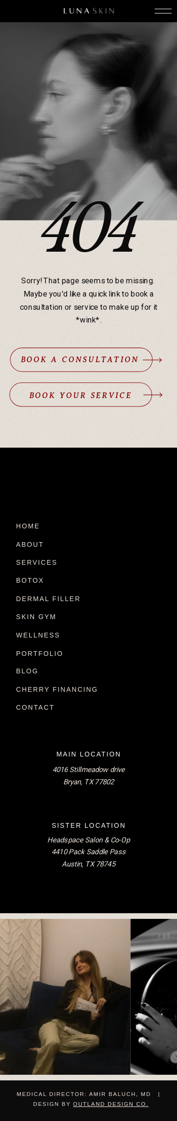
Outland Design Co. (111, 1104)
